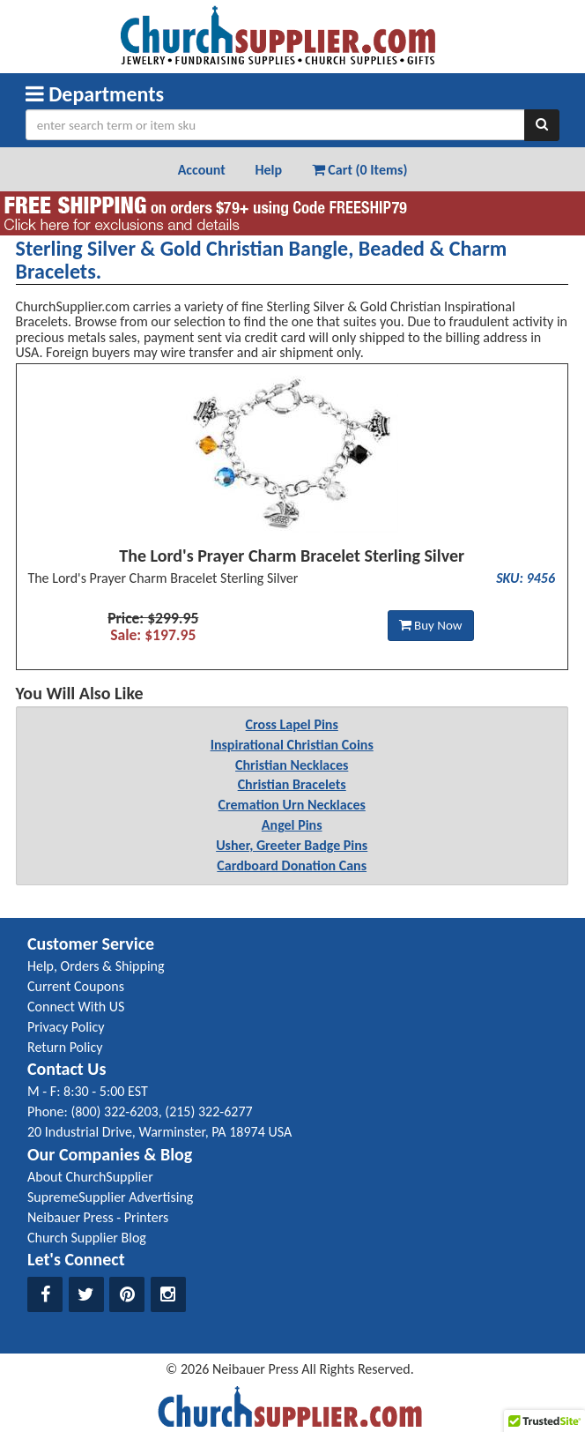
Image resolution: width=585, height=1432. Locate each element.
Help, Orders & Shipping (96, 966)
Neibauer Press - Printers (97, 1217)
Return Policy (64, 1047)
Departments (95, 94)
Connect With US (75, 1006)
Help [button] (268, 169)
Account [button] (202, 169)
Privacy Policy (66, 1026)
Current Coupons (75, 986)
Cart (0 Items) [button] (360, 169)
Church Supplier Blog (86, 1237)
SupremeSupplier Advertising (110, 1197)
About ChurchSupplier (90, 1176)
